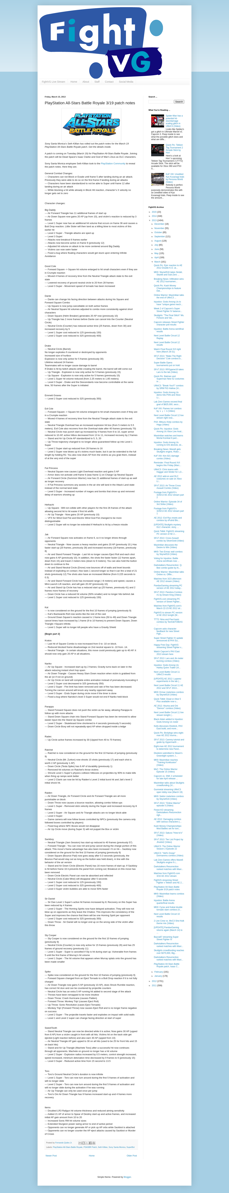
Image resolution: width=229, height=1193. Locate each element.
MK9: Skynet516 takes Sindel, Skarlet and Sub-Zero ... (168, 273)
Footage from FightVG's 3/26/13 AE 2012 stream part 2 (169, 495)
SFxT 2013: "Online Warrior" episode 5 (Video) (167, 804)
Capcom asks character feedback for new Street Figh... (166, 631)
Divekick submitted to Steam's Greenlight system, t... (168, 754)
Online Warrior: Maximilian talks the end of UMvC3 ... (169, 296)
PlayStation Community (113, 163)
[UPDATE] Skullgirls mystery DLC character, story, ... (167, 525)
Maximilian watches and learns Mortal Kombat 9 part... (168, 436)
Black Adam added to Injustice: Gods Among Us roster (168, 720)
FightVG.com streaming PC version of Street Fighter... (167, 600)
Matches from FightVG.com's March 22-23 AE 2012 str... (168, 607)
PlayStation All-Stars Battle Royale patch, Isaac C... (166, 965)
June (157, 249)
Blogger (127, 1177)
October (158, 232)
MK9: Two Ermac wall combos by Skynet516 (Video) (168, 552)
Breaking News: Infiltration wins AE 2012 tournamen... (169, 280)
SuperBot (130, 1147)
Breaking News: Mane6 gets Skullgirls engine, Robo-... (167, 450)
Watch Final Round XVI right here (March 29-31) (167, 350)
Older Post (132, 1155)
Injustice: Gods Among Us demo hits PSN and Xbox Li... (167, 395)
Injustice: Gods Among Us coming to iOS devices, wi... (168, 443)
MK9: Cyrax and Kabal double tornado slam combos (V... (168, 908)
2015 (154, 212)
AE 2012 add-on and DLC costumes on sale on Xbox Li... (168, 479)
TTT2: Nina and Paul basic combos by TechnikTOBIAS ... (168, 622)
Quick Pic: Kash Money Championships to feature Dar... (167, 288)
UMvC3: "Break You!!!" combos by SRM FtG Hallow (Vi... (168, 386)
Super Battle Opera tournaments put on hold (167, 363)
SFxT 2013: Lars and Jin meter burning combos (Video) (168, 659)
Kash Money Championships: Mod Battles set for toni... (168, 827)
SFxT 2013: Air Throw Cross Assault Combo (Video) (167, 486)
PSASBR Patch (90, 1147)
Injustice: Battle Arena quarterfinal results (164, 901)
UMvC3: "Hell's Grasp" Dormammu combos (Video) (168, 854)
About (85, 81)
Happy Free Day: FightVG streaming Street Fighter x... (168, 646)
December (159, 224)
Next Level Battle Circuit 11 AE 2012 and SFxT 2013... (168, 686)
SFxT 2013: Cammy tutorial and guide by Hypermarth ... (169, 740)
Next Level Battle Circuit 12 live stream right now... (169, 416)
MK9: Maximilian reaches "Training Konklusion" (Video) (166, 762)
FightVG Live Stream (53, 81)
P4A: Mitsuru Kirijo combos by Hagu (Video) (168, 423)
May (156, 253)
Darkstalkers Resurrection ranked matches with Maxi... (168, 867)
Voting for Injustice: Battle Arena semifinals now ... (166, 559)
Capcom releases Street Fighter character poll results (169, 323)
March (157, 262)
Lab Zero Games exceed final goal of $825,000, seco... (168, 402)
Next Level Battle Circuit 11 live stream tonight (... (169, 713)
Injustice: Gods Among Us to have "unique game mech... (168, 303)
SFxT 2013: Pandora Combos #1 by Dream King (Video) (168, 593)
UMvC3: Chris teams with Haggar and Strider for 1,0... (168, 470)
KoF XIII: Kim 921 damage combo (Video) (166, 457)
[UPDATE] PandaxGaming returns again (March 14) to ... (168, 930)
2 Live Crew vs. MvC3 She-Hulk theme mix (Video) (169, 922)
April (156, 257)
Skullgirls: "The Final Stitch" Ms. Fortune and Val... (169, 316)
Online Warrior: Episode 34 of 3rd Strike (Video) (168, 502)
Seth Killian (103, 1147)
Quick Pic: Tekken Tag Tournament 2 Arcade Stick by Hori (174, 149)
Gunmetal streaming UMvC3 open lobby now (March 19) (168, 790)
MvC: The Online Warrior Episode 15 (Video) (165, 770)
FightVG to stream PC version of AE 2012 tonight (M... (168, 613)
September (159, 236)
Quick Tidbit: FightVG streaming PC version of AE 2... (169, 532)
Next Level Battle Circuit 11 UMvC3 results (167, 673)
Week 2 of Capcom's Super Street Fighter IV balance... (168, 309)
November (159, 228)
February (159, 972)
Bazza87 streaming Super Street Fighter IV (166, 938)
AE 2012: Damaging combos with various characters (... (168, 820)
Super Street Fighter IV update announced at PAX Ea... (168, 639)
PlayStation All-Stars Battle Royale (67, 1147)
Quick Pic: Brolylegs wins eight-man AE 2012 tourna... (169, 734)
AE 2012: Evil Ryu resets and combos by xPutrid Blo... (168, 519)
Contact (109, 81)
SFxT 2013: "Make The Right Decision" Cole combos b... (168, 357)
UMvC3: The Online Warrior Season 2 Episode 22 (167, 847)
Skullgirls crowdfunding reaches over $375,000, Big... (169, 951)
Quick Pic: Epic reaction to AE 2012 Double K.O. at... (168, 266)
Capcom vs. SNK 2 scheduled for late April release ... (168, 777)
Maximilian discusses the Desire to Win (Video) (166, 546)
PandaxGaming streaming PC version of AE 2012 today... (168, 586)
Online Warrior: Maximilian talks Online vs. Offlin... (169, 573)
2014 (154, 216)
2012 (154, 981)
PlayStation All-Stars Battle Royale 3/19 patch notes (167, 888)
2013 (154, 220)
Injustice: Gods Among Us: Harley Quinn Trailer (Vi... (167, 666)
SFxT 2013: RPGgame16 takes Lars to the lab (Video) (169, 370)
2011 (154, 985)
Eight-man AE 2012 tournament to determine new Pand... (169, 747)
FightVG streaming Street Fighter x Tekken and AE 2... (168, 881)
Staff (97, 81)
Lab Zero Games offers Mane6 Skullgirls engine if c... (168, 861)
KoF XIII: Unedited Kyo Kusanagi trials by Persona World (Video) (175, 178)
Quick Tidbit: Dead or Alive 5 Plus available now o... (167, 700)
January (158, 976)
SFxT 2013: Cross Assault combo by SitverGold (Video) (169, 539)
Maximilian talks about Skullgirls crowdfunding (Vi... (169, 784)
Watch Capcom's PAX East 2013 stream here (167, 652)
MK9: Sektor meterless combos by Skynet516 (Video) (169, 797)
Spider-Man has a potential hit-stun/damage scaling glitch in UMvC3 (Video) (174, 120)
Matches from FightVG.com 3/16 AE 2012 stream (167, 874)
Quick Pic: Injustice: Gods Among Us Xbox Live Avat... (168, 430)
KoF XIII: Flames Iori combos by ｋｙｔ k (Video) (168, 409)
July (156, 245)
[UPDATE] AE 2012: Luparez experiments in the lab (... (167, 680)
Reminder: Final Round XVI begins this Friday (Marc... (167, 463)
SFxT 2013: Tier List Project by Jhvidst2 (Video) (168, 840)
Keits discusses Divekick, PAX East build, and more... (168, 727)
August (158, 241)
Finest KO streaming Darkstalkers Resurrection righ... (167, 812)
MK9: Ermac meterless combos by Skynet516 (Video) (169, 693)
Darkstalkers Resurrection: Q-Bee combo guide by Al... (168, 566)
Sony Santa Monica (117, 1147)
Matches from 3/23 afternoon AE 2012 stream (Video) (167, 580)
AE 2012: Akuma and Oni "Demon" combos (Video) (167, 707)
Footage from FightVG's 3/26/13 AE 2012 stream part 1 (169, 511)
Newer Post (51, 1155)
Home (73, 81)
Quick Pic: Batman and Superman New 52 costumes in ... (169, 379)
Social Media (126, 81)
